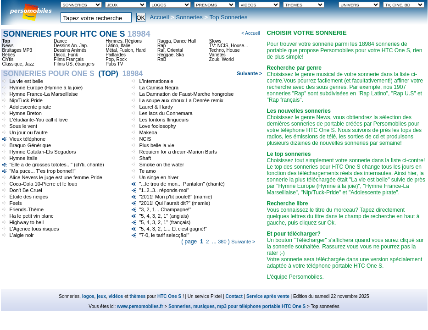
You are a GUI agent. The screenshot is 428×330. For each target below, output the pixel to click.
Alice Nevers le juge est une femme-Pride (56, 177)
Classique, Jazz (18, 64)
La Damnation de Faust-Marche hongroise (186, 94)
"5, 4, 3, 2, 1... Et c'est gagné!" (173, 228)
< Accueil (250, 33)
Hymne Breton (26, 113)
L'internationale (156, 81)
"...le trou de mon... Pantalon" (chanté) (181, 184)
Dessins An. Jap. (71, 46)
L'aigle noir (22, 235)
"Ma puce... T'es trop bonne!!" (43, 171)
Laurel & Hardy (155, 107)
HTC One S (169, 296)
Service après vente (267, 296)
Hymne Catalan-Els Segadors (43, 151)
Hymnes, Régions (124, 41)
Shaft (145, 158)
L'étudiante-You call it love (39, 119)
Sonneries (189, 17)
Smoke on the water (161, 164)
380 (222, 241)
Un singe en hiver (158, 177)
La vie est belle (26, 81)
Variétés (217, 55)
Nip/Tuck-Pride (26, 100)
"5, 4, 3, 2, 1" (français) (164, 222)
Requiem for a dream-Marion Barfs (178, 151)
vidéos (116, 296)
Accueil (159, 17)
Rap (161, 46)
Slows (215, 41)
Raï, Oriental (170, 50)
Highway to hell (27, 222)
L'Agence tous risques (34, 228)
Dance (60, 41)
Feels (16, 203)
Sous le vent (24, 126)
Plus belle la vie (156, 145)
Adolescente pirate (30, 107)
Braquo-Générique (30, 145)
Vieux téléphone (28, 139)
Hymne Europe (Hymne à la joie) (46, 87)
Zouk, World (221, 59)
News (8, 46)
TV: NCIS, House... (228, 46)
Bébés (8, 55)
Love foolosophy (157, 126)
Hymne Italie (24, 158)
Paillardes (116, 55)
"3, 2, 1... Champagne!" (165, 209)
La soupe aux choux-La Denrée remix (181, 100)
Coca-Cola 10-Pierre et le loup (44, 184)
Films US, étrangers (74, 64)
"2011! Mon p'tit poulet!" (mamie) (175, 196)
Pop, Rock (116, 59)
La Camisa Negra (158, 87)
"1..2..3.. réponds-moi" (164, 190)
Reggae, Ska (170, 55)
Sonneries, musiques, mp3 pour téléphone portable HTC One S (237, 306)
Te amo (147, 171)
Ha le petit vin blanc (32, 216)
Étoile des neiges (29, 196)
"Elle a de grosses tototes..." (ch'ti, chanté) (57, 164)
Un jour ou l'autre (29, 132)
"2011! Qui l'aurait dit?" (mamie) (174, 203)
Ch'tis (8, 59)
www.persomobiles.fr (140, 306)
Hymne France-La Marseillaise (44, 94)
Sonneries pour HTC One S (76, 33)
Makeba (148, 132)
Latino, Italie (118, 46)
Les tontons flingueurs (164, 119)
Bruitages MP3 (17, 50)
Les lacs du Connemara (165, 113)
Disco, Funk (66, 55)
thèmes (137, 296)
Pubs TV (114, 64)
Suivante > (249, 73)
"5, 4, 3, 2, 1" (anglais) (164, 216)
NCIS (145, 139)
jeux (101, 296)
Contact (234, 296)
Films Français (68, 59)
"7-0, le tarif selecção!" (164, 235)
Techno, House (224, 50)
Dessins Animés (70, 50)
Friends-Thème (27, 209)
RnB (161, 59)
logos (88, 296)
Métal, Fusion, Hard (125, 50)
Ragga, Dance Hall (176, 41)
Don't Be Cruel (26, 190)
